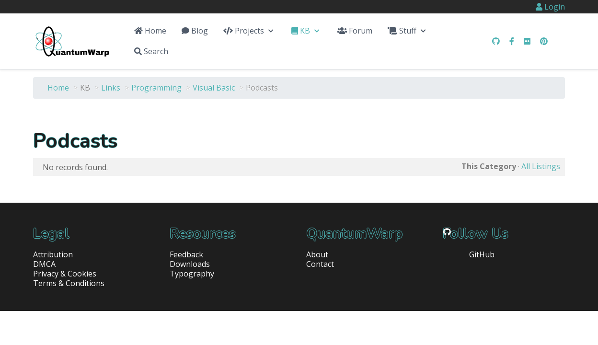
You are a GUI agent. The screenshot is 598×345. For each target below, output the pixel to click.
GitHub (481, 254)
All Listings (540, 166)
